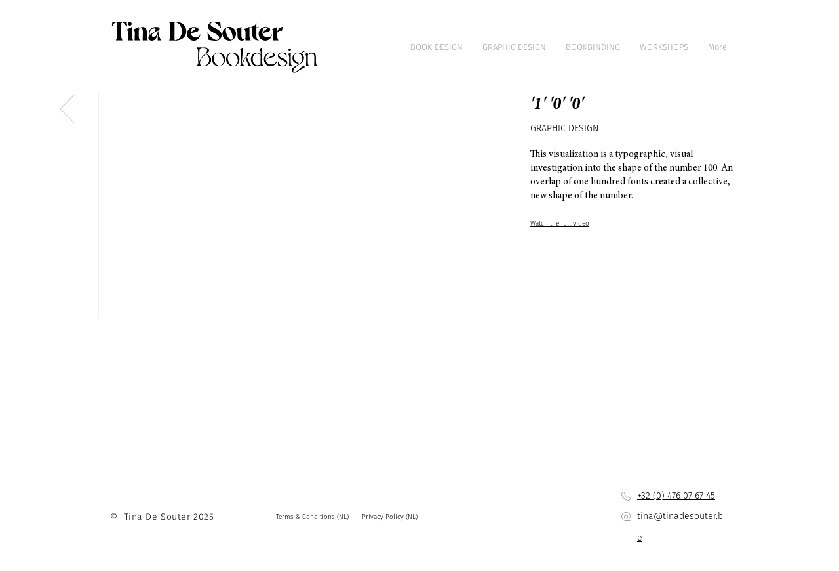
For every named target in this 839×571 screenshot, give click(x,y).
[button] (312, 517)
